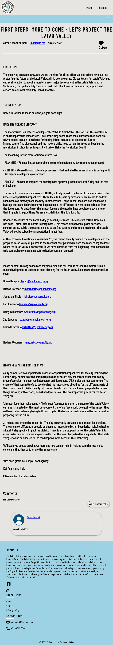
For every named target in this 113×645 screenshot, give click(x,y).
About (9, 600)
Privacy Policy (12, 610)
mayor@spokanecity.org (38, 342)
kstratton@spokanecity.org (37, 327)
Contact (9, 605)
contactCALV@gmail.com (22, 621)
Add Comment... (98, 504)
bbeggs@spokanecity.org (34, 281)
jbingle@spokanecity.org (37, 296)
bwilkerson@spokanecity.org (39, 312)
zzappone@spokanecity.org (35, 319)
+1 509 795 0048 (18, 628)
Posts (89, 7)
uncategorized (37, 43)
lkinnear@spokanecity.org (33, 304)
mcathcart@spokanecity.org (40, 289)
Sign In (103, 7)
